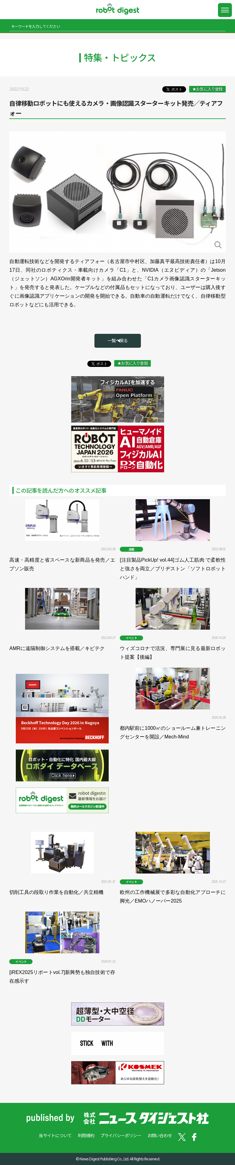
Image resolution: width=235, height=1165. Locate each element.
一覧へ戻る (117, 340)
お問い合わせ (159, 1135)
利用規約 (86, 1135)
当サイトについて (55, 1135)
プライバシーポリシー (120, 1135)
